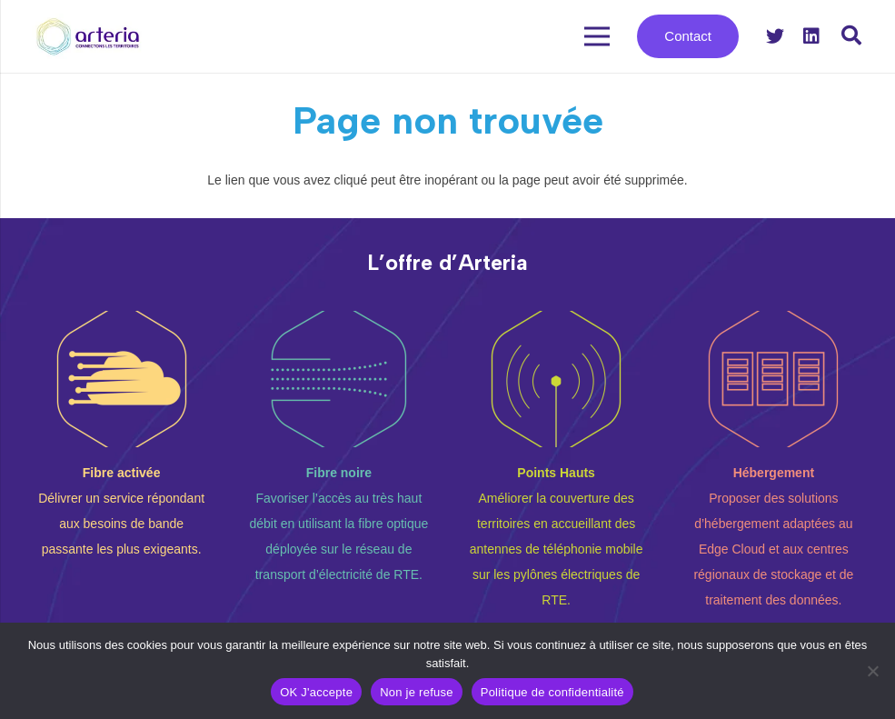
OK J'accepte (316, 692)
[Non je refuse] (872, 671)
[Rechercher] (851, 36)
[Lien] (88, 36)
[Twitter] (775, 36)
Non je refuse (416, 692)
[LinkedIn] (811, 36)
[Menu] (596, 36)
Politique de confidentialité (552, 692)
